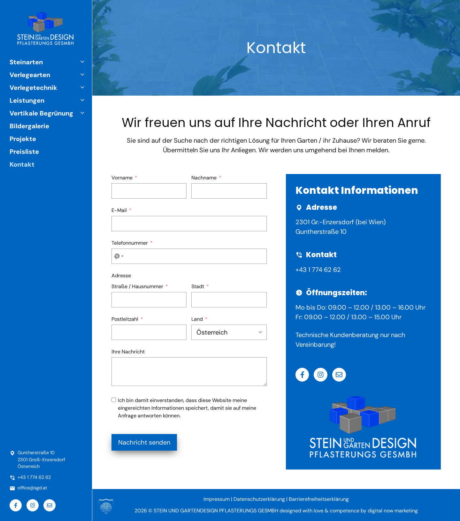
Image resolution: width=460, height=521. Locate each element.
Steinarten (51, 62)
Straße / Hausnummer (137, 286)
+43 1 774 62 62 (318, 269)
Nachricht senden (144, 442)
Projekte (23, 139)
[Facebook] (302, 375)
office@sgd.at (32, 488)
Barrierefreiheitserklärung (319, 499)
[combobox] (118, 256)
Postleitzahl (124, 319)
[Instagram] (320, 375)
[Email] (339, 375)
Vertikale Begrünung (51, 113)
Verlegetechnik (51, 87)
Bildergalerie (29, 126)
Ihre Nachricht (128, 351)
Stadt (197, 286)
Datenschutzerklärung (259, 499)
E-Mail (119, 210)
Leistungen (51, 100)
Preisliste (24, 151)
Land (197, 319)
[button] (84, 62)
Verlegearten (51, 74)
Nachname (204, 177)
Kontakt (22, 164)
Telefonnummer (129, 243)
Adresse (121, 275)
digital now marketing (393, 510)
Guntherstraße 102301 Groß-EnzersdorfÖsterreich (41, 459)
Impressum (216, 499)
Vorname (122, 177)
